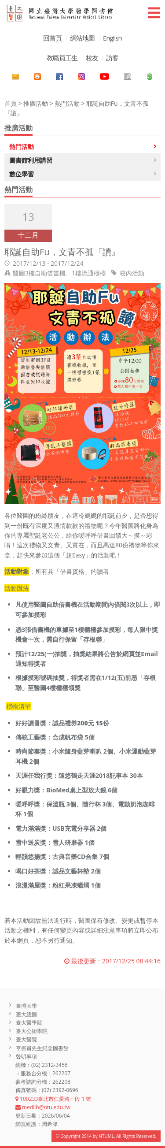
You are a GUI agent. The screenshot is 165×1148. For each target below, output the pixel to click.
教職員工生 (62, 57)
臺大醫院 (26, 1039)
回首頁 (52, 37)
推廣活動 (35, 103)
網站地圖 (82, 37)
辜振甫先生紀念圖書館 (42, 1048)
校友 (92, 57)
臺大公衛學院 (32, 1031)
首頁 (10, 103)
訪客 (112, 57)
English (112, 37)
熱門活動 (67, 103)
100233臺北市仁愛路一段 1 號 (53, 1099)
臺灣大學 (26, 1006)
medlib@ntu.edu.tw (42, 1107)
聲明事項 (26, 1056)
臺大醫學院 (29, 1022)
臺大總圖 (26, 1014)
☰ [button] (154, 13)
